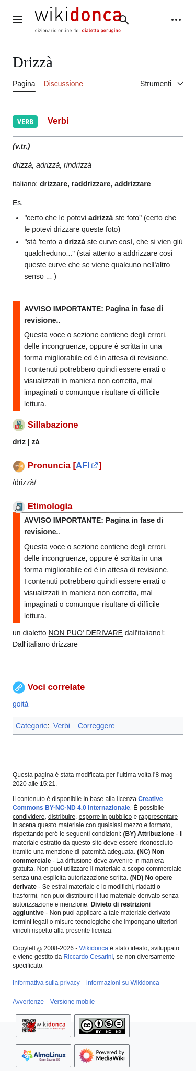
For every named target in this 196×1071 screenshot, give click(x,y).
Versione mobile (72, 1001)
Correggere (96, 726)
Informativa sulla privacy (46, 982)
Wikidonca (93, 948)
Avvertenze (28, 1001)
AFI (83, 465)
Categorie (32, 726)
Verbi (61, 726)
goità (20, 704)
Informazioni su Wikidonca (122, 982)
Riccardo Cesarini (88, 956)
